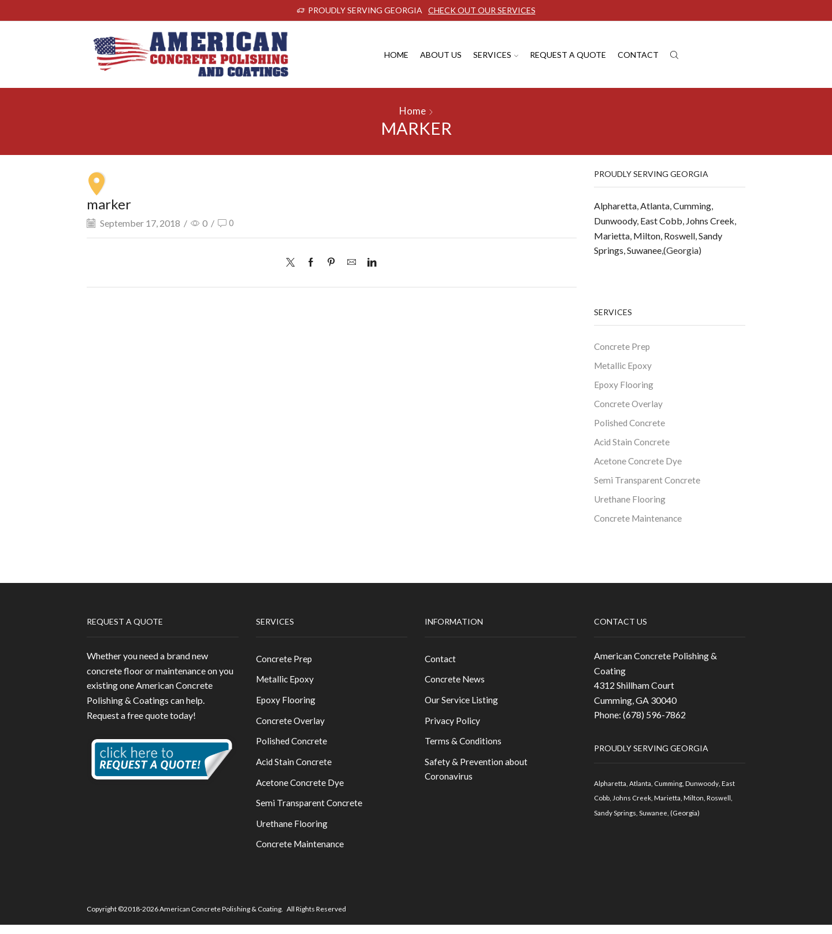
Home (396, 55)
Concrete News (455, 684)
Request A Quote (568, 55)
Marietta (612, 235)
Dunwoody (615, 220)
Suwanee (644, 250)
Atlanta (655, 205)
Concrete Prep (623, 346)
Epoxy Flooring (624, 384)
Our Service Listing (462, 705)
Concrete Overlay (629, 404)
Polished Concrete (630, 424)
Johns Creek (710, 220)
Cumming (692, 205)
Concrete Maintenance (639, 521)
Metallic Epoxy (623, 365)
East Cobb (661, 220)
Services (495, 55)
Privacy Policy (453, 726)
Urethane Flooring (630, 502)
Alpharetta (615, 205)
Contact (638, 55)
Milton (646, 235)
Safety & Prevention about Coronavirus (477, 776)
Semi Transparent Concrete (648, 482)
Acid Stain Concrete (633, 443)
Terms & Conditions (464, 748)
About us (441, 55)
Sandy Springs (615, 817)
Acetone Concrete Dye (639, 462)
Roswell (679, 235)
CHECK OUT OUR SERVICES (482, 10)
